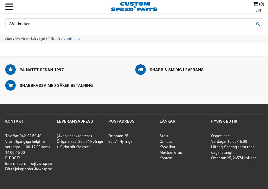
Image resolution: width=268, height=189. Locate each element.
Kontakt (166, 158)
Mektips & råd (171, 152)
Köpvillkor (167, 147)
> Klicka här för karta (74, 147)
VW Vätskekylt (25, 39)
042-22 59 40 (30, 136)
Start (8, 39)
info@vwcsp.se (39, 163)
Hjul (42, 39)
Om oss (166, 141)
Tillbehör (54, 39)
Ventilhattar (71, 39)
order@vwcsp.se (38, 169)
